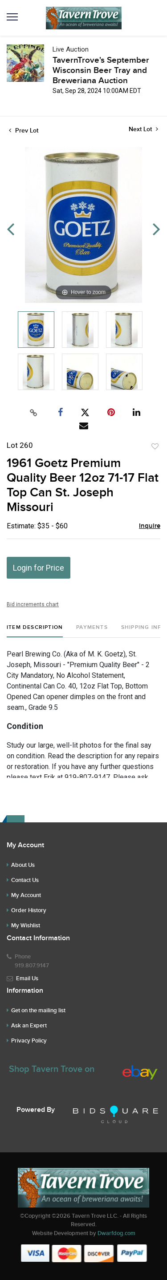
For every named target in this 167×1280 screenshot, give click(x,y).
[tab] (35, 630)
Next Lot (143, 129)
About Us (23, 865)
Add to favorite (155, 446)
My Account (26, 895)
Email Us (27, 978)
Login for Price (38, 567)
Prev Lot (23, 130)
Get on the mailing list (38, 1010)
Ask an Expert (29, 1025)
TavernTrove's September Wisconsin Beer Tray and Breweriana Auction (101, 70)
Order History (28, 910)
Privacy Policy (29, 1040)
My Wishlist (25, 925)
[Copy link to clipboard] (33, 412)
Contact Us (25, 880)
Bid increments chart (33, 604)
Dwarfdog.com (116, 1233)
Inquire (149, 526)
